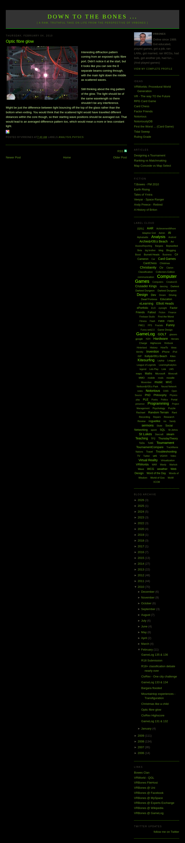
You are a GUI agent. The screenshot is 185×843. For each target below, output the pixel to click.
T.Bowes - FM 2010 (146, 184)
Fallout (152, 312)
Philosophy (160, 395)
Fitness (143, 321)
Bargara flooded (151, 688)
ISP (140, 356)
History (153, 347)
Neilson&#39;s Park (147, 386)
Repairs (157, 417)
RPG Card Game (145, 101)
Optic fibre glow (20, 41)
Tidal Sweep (142, 131)
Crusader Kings (146, 286)
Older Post (120, 157)
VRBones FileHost (146, 782)
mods (160, 378)
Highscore (155, 343)
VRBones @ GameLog (148, 813)
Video (173, 456)
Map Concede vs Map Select (152, 165)
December (148, 591)
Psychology (158, 408)
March (145, 643)
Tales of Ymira (143, 194)
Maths (148, 373)
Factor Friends (143, 111)
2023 (141, 517)
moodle (171, 377)
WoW (171, 477)
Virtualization (168, 460)
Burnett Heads (151, 254)
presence (139, 404)
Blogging (171, 250)
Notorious (140, 116)
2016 (141, 552)
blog (161, 250)
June (144, 626)
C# (176, 254)
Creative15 (171, 282)
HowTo (164, 347)
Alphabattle (142, 237)
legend (143, 369)
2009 (141, 735)
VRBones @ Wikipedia (148, 808)
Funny (170, 325)
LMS (171, 369)
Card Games (167, 259)
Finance (172, 312)
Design (142, 295)
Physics (78, 137)
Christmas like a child (155, 704)
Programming (158, 403)
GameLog (145, 334)
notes (140, 391)
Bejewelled (172, 246)
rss (164, 421)
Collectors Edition (165, 272)
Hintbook (168, 343)
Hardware (160, 338)
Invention (152, 351)
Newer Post (13, 157)
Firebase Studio (147, 316)
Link (163, 369)
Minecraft (172, 373)
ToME (151, 443)
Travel (149, 451)
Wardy (163, 464)
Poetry (154, 399)
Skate (160, 426)
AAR (150, 228)
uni (155, 455)
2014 (141, 563)
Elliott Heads (165, 303)
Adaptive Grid (149, 233)
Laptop (161, 360)
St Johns (173, 430)
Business (167, 254)
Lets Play (154, 369)
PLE (145, 399)
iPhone (166, 351)
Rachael (140, 412)
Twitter (146, 456)
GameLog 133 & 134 (154, 682)
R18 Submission (152, 660)
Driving (172, 295)
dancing (164, 286)
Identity (139, 352)
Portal (174, 399)
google (139, 339)
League (171, 360)
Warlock (173, 464)
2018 (141, 540)
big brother (150, 250)
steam (170, 434)
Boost (138, 254)
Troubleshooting (166, 451)
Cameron (142, 259)
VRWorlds (142, 464)
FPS (150, 325)
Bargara (159, 246)
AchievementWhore (166, 228)
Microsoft (160, 373)
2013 (141, 569)
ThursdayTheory (168, 438)
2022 (141, 523)
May (144, 632)
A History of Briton (145, 209)
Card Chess (141, 106)
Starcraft (159, 434)
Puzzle (171, 408)
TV (138, 456)
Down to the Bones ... (92, 16)
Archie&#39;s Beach (153, 241)
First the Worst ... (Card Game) (154, 126)
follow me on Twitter (166, 831)
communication (146, 277)
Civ (161, 267)
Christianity (148, 267)
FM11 (141, 325)
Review (142, 421)
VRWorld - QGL (144, 777)
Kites (172, 356)
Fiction (162, 312)
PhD (147, 395)
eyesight (163, 308)
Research (169, 417)
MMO (142, 377)
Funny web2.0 (148, 330)
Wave (141, 469)
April (144, 638)
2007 (141, 747)
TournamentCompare (149, 447)
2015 (141, 558)
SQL (162, 429)
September (148, 609)
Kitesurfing (146, 360)
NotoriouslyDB (143, 121)
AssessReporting (143, 246)
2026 (141, 500)
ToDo (142, 443)
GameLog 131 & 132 (154, 721)
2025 (141, 505)
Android (172, 237)
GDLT (162, 334)
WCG (150, 469)
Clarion (169, 268)
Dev (153, 295)
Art (172, 241)
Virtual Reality (148, 460)
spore (154, 430)
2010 (141, 586)
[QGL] (140, 228)
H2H (148, 339)
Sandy (172, 421)
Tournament (165, 443)
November (148, 597)
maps (139, 373)
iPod (175, 352)
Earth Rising (142, 189)
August (146, 615)
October (146, 603)
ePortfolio (142, 307)
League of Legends (146, 365)
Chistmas (165, 263)
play (138, 399)
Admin (162, 233)
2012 (141, 575)
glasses (173, 334)
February (147, 649)
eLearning (146, 303)
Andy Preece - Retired (148, 204)
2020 (141, 529)
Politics (164, 399)
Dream (162, 295)
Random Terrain (158, 412)
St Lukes (145, 434)
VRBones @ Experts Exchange (154, 803)
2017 (141, 546)
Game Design (165, 329)
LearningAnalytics (168, 365)
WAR (154, 464)
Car (153, 259)
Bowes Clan (141, 772)
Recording (144, 417)
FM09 (170, 321)
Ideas (173, 347)
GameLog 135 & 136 (154, 654)
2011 (141, 581)
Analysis (65, 137)
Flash (152, 321)
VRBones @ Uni (144, 787)
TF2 (153, 438)
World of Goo (157, 477)
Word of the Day (156, 473)
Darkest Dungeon (167, 290)
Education (166, 299)
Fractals (159, 325)
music (159, 382)
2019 (141, 534)
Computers (157, 282)
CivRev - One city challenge (159, 676)
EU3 (153, 308)
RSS (120, 151)
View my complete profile (153, 69)
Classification (145, 272)
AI (169, 233)
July (144, 620)
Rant (174, 412)
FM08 (161, 321)
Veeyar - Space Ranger (149, 199)
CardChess (150, 263)
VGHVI (163, 456)
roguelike (154, 421)
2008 (141, 741)
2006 (141, 753)
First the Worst (166, 316)
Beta (139, 250)
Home (67, 157)
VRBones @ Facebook (148, 792)
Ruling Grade (142, 136)
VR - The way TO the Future (152, 96)
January (146, 728)
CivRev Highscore (153, 715)
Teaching (141, 438)
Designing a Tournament (149, 155)
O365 (166, 391)
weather (162, 469)
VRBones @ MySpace (148, 798)
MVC (169, 382)
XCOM (156, 482)
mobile (151, 377)
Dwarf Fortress (149, 299)
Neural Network (169, 386)
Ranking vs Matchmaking (150, 160)
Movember (146, 382)
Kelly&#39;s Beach (156, 356)
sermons (148, 425)
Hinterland (142, 347)
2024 (141, 511)
